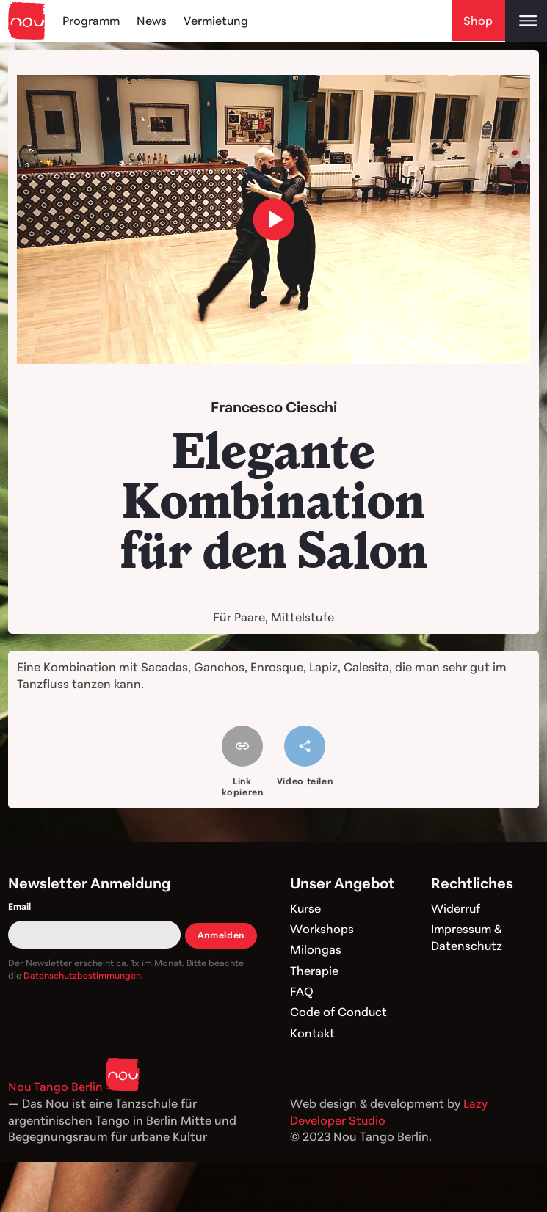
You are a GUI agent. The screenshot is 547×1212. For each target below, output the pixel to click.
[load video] (273, 219)
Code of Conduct (339, 1011)
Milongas (315, 949)
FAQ (302, 991)
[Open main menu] (526, 21)
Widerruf (456, 908)
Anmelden (221, 935)
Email (19, 906)
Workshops (322, 928)
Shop (478, 20)
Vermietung (218, 20)
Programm (91, 20)
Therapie (314, 970)
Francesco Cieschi (274, 407)
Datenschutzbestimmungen (82, 975)
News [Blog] (153, 20)
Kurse (306, 908)
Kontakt (312, 1033)
